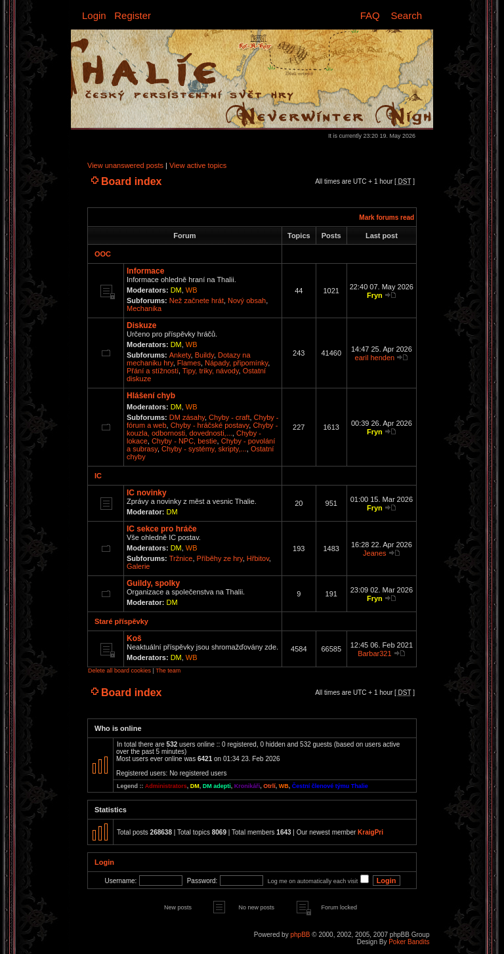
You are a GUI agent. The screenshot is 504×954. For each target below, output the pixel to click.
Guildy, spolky (153, 583)
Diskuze (141, 325)
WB (192, 290)
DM (176, 290)
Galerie (138, 566)
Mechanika (144, 308)
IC (98, 476)
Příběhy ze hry (220, 558)
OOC (102, 254)
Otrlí (269, 786)
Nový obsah (247, 300)
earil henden (375, 358)
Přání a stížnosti (152, 371)
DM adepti (217, 786)
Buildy (204, 355)
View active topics (197, 165)
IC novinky (147, 492)
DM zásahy (187, 417)
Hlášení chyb (151, 395)
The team (168, 670)
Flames (189, 363)
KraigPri (370, 832)
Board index (131, 181)
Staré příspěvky (121, 621)
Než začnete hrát (196, 300)
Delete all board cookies (119, 670)
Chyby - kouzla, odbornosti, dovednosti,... (202, 429)
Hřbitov (258, 558)
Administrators (166, 786)
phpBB (300, 934)
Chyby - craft (229, 417)
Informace (145, 271)
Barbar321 (374, 653)
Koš (134, 638)
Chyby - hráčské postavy (210, 425)
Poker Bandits (408, 941)
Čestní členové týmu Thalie (330, 786)
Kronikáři (247, 786)
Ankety (180, 355)
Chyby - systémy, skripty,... (204, 449)
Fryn (375, 295)
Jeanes (374, 553)
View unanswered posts (125, 165)
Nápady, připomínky (236, 363)
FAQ (370, 15)
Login (94, 15)
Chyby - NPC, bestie (184, 441)
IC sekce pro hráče (162, 528)
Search (406, 15)
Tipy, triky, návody (210, 371)
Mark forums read (386, 217)
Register (132, 15)
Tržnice (181, 558)
